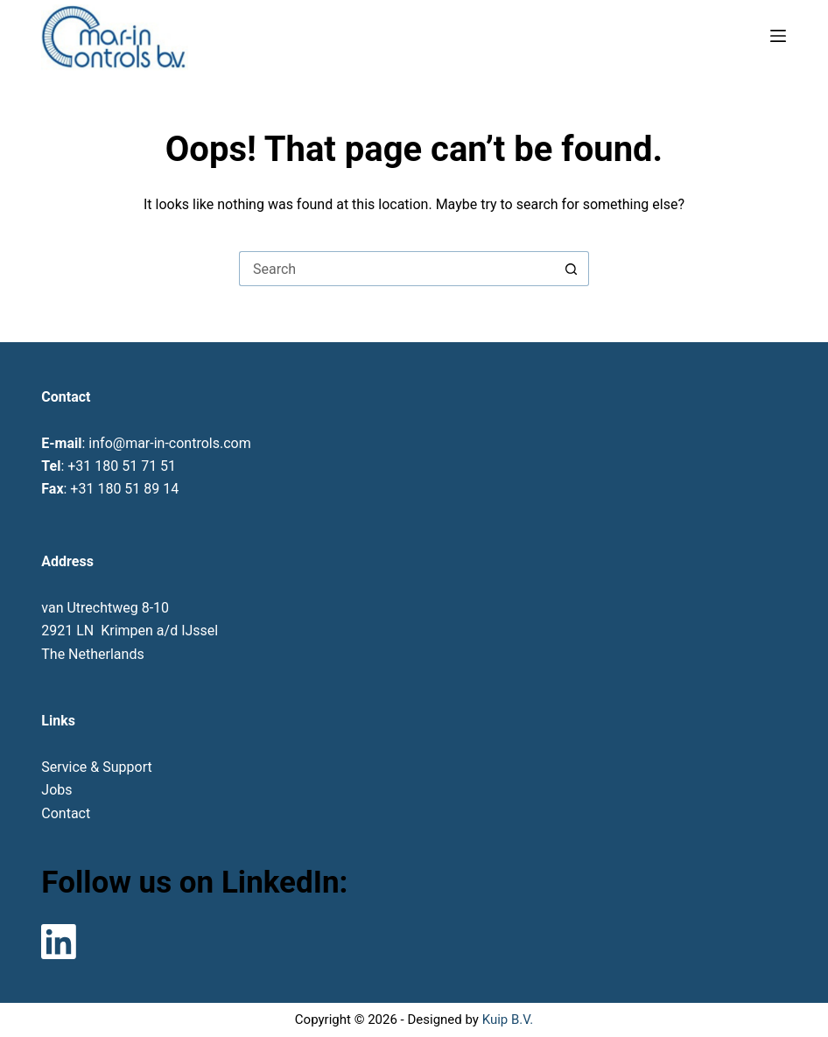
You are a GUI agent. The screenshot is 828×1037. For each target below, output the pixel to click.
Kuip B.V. (507, 1019)
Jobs (56, 789)
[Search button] (571, 268)
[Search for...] (396, 268)
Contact (65, 813)
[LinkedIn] (58, 941)
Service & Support (96, 767)
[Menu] (778, 36)
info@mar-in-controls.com (169, 443)
